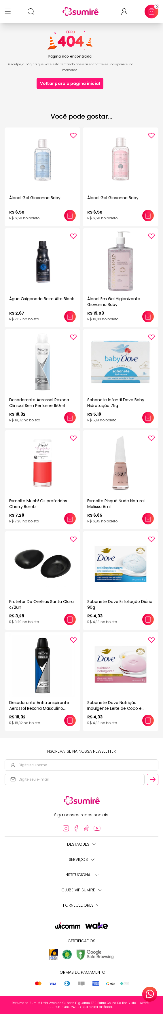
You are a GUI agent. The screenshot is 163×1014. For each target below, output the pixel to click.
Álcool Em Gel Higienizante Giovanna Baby (113, 301)
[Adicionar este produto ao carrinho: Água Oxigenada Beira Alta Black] (70, 316)
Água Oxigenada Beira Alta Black (41, 299)
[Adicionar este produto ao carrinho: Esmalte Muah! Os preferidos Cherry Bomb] (70, 518)
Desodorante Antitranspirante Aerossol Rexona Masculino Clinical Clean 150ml (39, 708)
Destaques (81, 844)
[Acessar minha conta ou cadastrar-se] (126, 11)
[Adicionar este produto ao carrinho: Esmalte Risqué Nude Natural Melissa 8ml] (148, 518)
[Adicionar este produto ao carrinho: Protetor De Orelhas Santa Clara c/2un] (70, 619)
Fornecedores (81, 905)
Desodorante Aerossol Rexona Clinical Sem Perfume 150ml (39, 402)
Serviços (81, 859)
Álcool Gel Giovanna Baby (34, 198)
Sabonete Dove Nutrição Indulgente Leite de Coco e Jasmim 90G (114, 708)
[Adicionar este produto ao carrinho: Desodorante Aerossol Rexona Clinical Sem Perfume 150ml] (70, 417)
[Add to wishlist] (73, 135)
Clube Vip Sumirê (81, 890)
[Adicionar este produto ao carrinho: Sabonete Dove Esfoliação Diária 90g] (148, 619)
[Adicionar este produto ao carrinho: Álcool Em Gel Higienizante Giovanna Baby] (148, 316)
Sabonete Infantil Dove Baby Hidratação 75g (115, 402)
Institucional (82, 875)
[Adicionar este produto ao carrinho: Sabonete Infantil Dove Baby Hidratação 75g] (148, 417)
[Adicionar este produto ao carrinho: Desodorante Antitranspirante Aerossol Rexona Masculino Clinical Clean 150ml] (70, 720)
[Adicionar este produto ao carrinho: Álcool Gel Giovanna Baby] (70, 215)
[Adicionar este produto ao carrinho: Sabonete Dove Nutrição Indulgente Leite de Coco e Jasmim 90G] (148, 720)
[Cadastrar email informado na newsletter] (152, 779)
